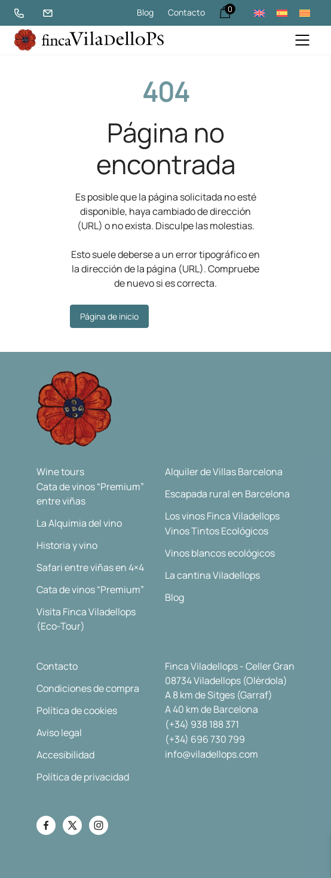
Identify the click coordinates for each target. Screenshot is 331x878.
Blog (145, 12)
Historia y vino (66, 545)
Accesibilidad (65, 754)
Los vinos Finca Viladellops (222, 515)
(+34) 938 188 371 (202, 724)
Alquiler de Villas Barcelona (224, 471)
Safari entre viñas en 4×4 (90, 567)
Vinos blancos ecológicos (220, 553)
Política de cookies (76, 710)
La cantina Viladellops (212, 575)
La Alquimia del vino (79, 523)
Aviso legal (59, 732)
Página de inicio (109, 316)
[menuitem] (259, 12)
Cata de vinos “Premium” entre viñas (90, 494)
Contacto (186, 12)
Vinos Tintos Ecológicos (216, 530)
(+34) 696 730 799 (205, 739)
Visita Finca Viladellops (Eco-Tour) (86, 619)
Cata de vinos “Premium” (90, 589)
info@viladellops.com (211, 754)
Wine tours (60, 471)
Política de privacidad (82, 776)
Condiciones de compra (87, 688)
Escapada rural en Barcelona (227, 493)
